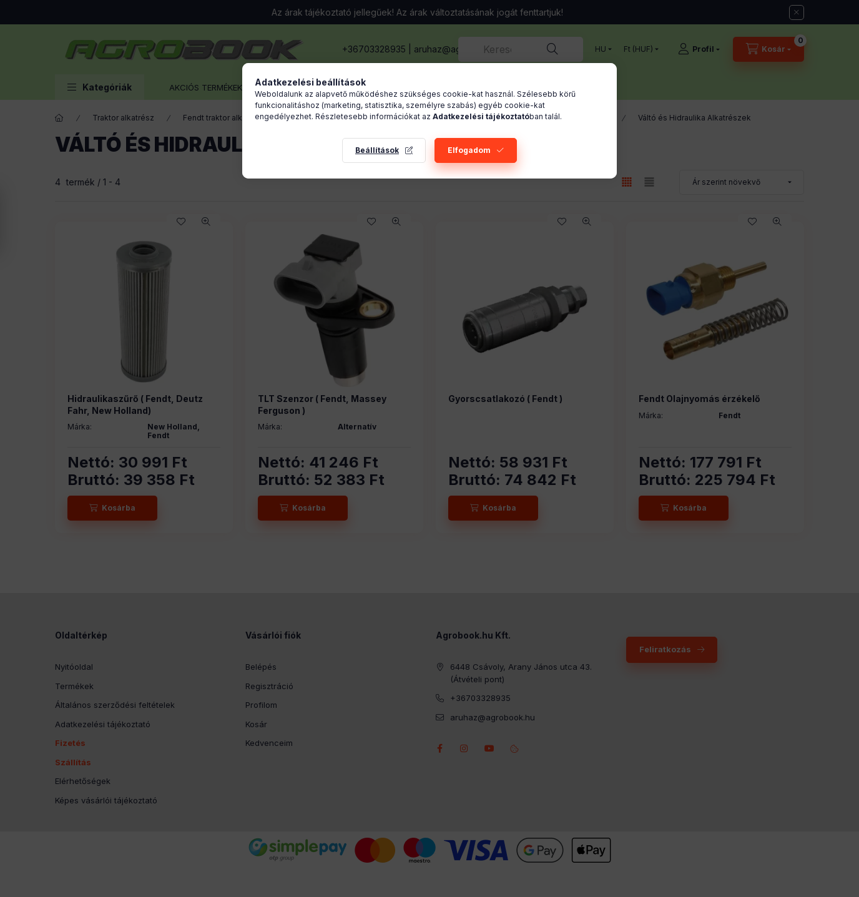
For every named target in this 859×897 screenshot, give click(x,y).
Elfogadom (469, 150)
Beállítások (377, 150)
